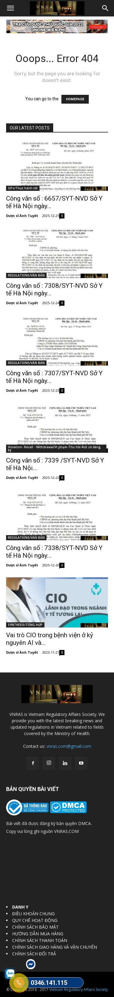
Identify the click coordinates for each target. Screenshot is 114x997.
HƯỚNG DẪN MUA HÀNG (37, 934)
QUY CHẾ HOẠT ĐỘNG (34, 920)
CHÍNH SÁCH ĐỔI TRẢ (34, 954)
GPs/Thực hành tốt (23, 188)
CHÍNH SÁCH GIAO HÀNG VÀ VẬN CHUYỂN (54, 947)
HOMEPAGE (75, 99)
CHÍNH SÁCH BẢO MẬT (35, 927)
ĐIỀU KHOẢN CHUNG (33, 913)
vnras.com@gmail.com (69, 746)
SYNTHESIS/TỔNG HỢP (25, 625)
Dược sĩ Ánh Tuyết (22, 215)
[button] (10, 8)
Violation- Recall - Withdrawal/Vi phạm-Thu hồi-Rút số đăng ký (54, 448)
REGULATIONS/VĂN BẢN (26, 275)
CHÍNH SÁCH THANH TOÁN (39, 940)
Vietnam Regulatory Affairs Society (78, 989)
